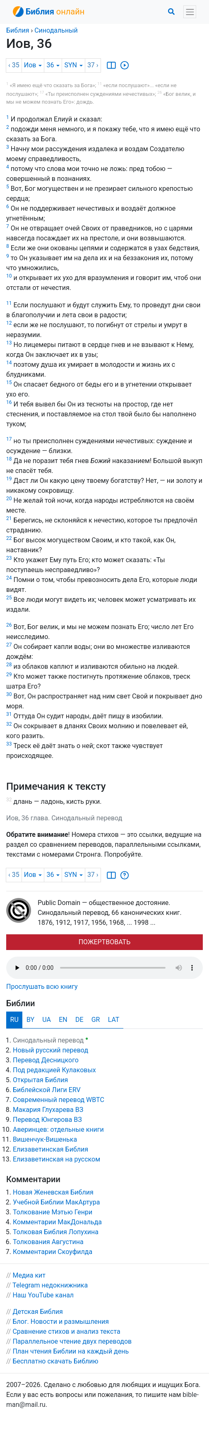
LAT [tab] (114, 1020)
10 (9, 276)
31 (9, 714)
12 (9, 323)
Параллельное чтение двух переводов (72, 1341)
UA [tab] (46, 1020)
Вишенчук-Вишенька (45, 1139)
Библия (17, 30)
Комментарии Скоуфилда (52, 1252)
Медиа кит (29, 1275)
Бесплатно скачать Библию (55, 1361)
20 (9, 498)
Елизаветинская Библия (50, 1149)
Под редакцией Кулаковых (54, 1070)
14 (9, 363)
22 (9, 538)
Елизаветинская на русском (56, 1159)
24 (9, 578)
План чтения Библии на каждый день (70, 1351)
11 (9, 303)
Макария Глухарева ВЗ (48, 1110)
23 (9, 558)
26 (9, 625)
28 (9, 664)
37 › (92, 65)
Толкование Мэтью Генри (52, 1212)
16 (9, 402)
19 (9, 479)
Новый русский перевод (50, 1050)
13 (9, 343)
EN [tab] (63, 1020)
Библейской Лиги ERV (47, 1090)
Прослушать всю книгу (42, 986)
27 (9, 645)
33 (9, 744)
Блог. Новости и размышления (60, 1321)
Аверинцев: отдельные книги (58, 1129)
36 (53, 65)
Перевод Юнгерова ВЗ (47, 1119)
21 (9, 518)
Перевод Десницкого (46, 1060)
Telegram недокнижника (50, 1285)
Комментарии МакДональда (57, 1222)
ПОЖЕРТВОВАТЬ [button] (105, 942)
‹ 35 (13, 65)
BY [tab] (30, 1020)
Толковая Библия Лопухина (55, 1232)
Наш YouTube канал (43, 1295)
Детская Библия (37, 1312)
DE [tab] (79, 1020)
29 (9, 674)
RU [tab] (14, 1020)
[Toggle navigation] (189, 11)
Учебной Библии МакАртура (56, 1202)
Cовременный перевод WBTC (58, 1100)
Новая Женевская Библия (53, 1192)
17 (9, 439)
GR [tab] (95, 1020)
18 (9, 459)
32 (9, 724)
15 (9, 382)
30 (9, 694)
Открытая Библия (40, 1080)
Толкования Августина (48, 1242)
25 (9, 598)
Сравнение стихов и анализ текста (66, 1331)
